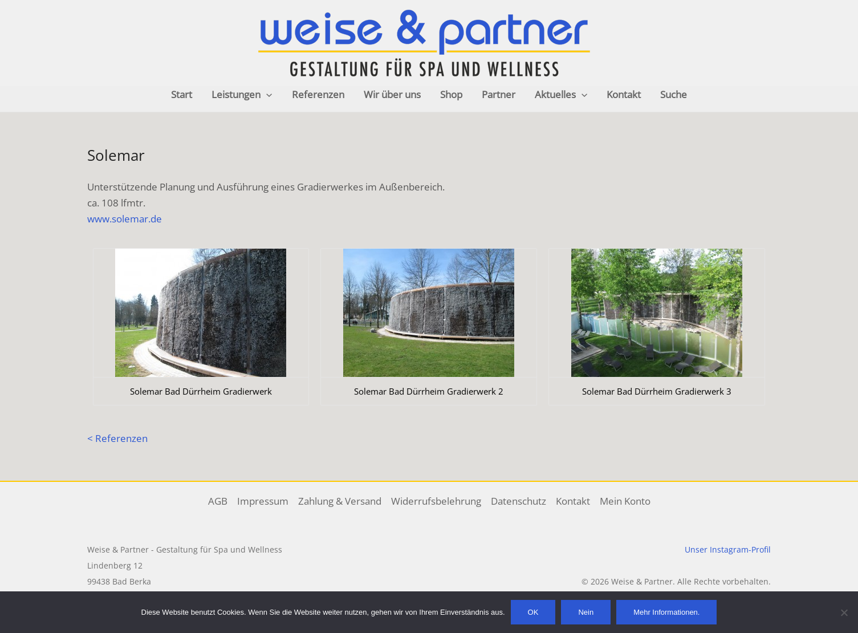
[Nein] (843, 612)
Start (181, 94)
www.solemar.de (124, 218)
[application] (266, 95)
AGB (217, 501)
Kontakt (624, 94)
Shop (451, 94)
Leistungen (242, 95)
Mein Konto (625, 501)
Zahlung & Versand (339, 501)
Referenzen (318, 94)
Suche (673, 94)
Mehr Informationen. (666, 612)
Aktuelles (561, 95)
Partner (498, 94)
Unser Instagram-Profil (728, 549)
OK (533, 612)
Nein (585, 612)
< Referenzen (117, 438)
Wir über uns (392, 94)
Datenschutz (518, 501)
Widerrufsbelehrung (436, 501)
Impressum (262, 501)
